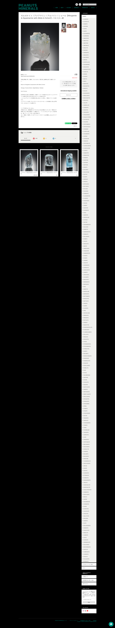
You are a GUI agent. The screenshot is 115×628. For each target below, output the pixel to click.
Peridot (86, 322)
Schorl (85, 379)
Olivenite (86, 308)
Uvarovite (86, 434)
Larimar (86, 260)
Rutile (85, 372)
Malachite (86, 279)
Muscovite (86, 298)
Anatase (86, 50)
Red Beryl (86, 353)
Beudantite (86, 85)
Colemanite (86, 133)
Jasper (85, 499)
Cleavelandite (87, 145)
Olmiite (85, 305)
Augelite (86, 71)
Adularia (86, 518)
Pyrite (85, 341)
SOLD (84, 567)
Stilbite (85, 410)
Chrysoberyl (87, 124)
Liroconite (86, 274)
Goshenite (86, 210)
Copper (85, 136)
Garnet (85, 205)
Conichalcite (87, 484)
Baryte (85, 78)
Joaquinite (86, 250)
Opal (85, 310)
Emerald (86, 179)
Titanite (85, 425)
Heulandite (86, 236)
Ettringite (86, 475)
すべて (25, 138)
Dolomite (86, 169)
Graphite (86, 214)
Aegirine (86, 26)
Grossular (86, 217)
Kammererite (87, 253)
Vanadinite (86, 439)
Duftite (85, 174)
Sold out (68, 94)
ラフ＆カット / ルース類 (87, 564)
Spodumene (86, 403)
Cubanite (86, 534)
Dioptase (86, 164)
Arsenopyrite (87, 69)
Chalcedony (87, 114)
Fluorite (86, 198)
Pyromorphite (87, 343)
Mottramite (86, 296)
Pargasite (86, 317)
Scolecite (86, 382)
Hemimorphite (87, 231)
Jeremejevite (87, 542)
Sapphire (86, 377)
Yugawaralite (87, 460)
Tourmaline (86, 429)
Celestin (86, 109)
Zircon (85, 465)
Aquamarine (87, 64)
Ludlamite (86, 276)
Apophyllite (87, 62)
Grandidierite (87, 480)
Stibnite (86, 408)
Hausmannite (87, 501)
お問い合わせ (85, 583)
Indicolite (86, 243)
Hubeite (85, 238)
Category (69, 7)
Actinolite (86, 21)
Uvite (85, 437)
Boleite (85, 90)
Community (76, 7)
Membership (85, 7)
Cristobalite (87, 143)
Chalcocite (86, 530)
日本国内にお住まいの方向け (69, 98)
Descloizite (86, 494)
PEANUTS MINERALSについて (61, 620)
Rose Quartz (87, 365)
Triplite (85, 482)
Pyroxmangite (87, 346)
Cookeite (86, 539)
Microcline (86, 291)
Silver (85, 506)
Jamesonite (86, 248)
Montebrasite (87, 546)
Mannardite (86, 281)
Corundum (86, 138)
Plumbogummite (88, 331)
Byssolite (86, 561)
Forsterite (86, 200)
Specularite (87, 396)
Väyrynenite (87, 441)
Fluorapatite (87, 195)
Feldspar (86, 191)
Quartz (85, 351)
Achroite (86, 19)
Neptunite (86, 300)
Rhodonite (86, 358)
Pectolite (86, 320)
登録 (89, 602)
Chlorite (86, 121)
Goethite (86, 207)
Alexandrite (87, 33)
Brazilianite (87, 95)
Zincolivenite (87, 463)
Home (56, 7)
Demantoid (86, 155)
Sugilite (86, 556)
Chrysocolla (87, 126)
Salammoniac (87, 374)
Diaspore (86, 160)
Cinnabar (86, 128)
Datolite (86, 549)
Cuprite (85, 150)
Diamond (86, 157)
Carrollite (86, 105)
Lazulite (86, 262)
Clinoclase (86, 131)
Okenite (85, 303)
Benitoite (86, 83)
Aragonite (86, 66)
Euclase (86, 188)
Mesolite (86, 532)
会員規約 (94, 620)
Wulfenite (86, 456)
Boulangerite (87, 525)
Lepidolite (86, 267)
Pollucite (86, 334)
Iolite (85, 523)
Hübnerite (86, 492)
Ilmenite (86, 520)
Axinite (85, 73)
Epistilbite (86, 183)
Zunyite (85, 470)
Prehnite (86, 336)
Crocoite (86, 513)
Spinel (85, 405)
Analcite (86, 47)
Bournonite (86, 93)
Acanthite (86, 508)
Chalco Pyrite (87, 117)
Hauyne (85, 222)
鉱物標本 (84, 16)
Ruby (85, 370)
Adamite (86, 23)
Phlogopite (86, 558)
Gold (85, 212)
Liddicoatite (87, 269)
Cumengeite (86, 551)
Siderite (86, 389)
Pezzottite (86, 324)
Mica (85, 286)
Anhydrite (86, 57)
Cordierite (86, 503)
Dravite (85, 167)
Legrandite (86, 265)
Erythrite (86, 186)
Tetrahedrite (87, 422)
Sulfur (85, 415)
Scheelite (86, 477)
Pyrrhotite (86, 348)
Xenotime (86, 458)
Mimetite (86, 289)
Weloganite (86, 444)
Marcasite (86, 284)
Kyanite (85, 257)
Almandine (86, 35)
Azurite (85, 76)
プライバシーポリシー (73, 620)
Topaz (85, 427)
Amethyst (86, 40)
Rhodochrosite (87, 355)
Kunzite (85, 255)
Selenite (86, 384)
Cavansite (86, 107)
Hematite (86, 229)
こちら (74, 83)
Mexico (85, 496)
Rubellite (86, 367)
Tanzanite (86, 417)
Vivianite (86, 451)
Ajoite (85, 28)
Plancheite (86, 329)
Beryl (85, 81)
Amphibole (86, 45)
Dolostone (86, 171)
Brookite (86, 100)
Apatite (85, 59)
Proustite (86, 339)
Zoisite (85, 468)
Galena (85, 202)
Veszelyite (86, 448)
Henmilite (86, 234)
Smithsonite (87, 391)
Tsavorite (86, 432)
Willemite (86, 453)
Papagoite (86, 315)
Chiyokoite (86, 119)
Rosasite (86, 363)
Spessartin (86, 398)
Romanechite (87, 360)
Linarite (86, 272)
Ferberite (86, 193)
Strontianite (87, 413)
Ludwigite (86, 554)
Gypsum (85, 219)
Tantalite (86, 420)
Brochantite (87, 97)
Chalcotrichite (87, 489)
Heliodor (86, 226)
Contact (93, 7)
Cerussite (86, 112)
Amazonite (86, 38)
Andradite (86, 52)
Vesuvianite (86, 446)
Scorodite (86, 472)
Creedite (86, 140)
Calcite (85, 102)
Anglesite (86, 54)
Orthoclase (87, 312)
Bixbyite (86, 88)
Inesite (85, 245)
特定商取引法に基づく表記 (88, 580)
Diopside (86, 162)
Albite (85, 31)
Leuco (85, 537)
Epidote (85, 181)
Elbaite (85, 176)
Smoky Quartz (87, 394)
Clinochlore (87, 148)
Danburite (86, 152)
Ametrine (86, 42)
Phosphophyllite (88, 327)
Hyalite (85, 241)
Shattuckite (87, 386)
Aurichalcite (87, 487)
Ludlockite (86, 511)
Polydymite (86, 544)
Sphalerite (86, 401)
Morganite (86, 293)
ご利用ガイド (85, 576)
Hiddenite (86, 527)
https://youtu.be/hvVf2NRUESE (28, 76)
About (62, 7)
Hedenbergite (87, 224)
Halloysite (86, 515)
